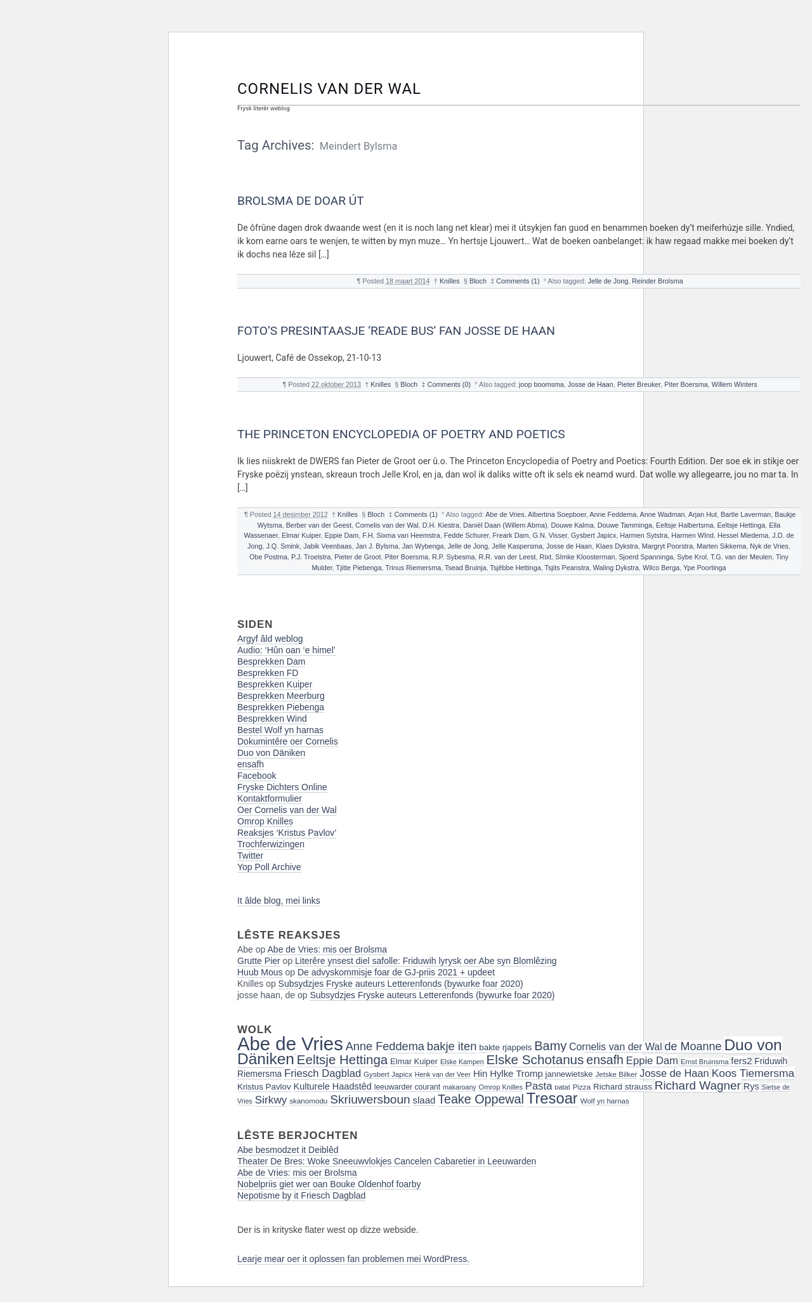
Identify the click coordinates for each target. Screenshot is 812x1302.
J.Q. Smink (282, 546)
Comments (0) (449, 384)
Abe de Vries (504, 514)
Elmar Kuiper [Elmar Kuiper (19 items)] (414, 1061)
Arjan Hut (702, 514)
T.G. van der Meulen (741, 557)
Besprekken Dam (271, 661)
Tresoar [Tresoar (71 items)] (552, 1098)
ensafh (250, 764)
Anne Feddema (612, 514)
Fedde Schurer (466, 535)
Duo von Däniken (271, 753)
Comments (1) (517, 281)
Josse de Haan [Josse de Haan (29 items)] (674, 1073)
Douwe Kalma (572, 525)
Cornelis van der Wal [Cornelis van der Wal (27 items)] (615, 1046)
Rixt (546, 557)
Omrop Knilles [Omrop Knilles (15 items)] (501, 1087)
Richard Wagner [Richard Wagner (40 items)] (698, 1085)
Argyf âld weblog (270, 639)
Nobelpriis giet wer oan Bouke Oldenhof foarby (329, 1184)
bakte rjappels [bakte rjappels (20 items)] (505, 1047)
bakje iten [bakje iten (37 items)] (452, 1046)
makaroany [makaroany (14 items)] (459, 1087)
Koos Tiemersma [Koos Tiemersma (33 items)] (753, 1073)
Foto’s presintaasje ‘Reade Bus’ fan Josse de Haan (396, 330)
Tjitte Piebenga (359, 567)
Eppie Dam (341, 535)
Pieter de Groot (357, 557)
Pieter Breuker (638, 384)
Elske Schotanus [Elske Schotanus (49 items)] (535, 1059)
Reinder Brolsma (657, 281)
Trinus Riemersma (413, 567)
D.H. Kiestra (440, 525)
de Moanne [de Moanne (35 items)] (693, 1046)
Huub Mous (260, 972)
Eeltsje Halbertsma (685, 525)
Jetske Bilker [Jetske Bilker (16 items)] (616, 1074)
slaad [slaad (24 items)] (424, 1100)
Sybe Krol (692, 557)
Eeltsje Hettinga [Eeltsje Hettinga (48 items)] (342, 1059)
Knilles (450, 281)
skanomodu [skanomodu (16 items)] (308, 1101)
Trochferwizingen (270, 844)
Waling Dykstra (616, 567)
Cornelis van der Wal (329, 89)
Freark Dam (511, 535)
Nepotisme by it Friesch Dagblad (301, 1195)
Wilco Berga (661, 567)
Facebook (256, 776)
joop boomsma (541, 384)
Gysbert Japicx (593, 535)
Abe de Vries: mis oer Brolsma (328, 949)
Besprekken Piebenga (280, 707)
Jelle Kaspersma (517, 546)
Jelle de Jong (608, 281)
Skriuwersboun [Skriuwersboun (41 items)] (370, 1099)
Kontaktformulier (269, 798)
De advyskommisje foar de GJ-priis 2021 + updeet (396, 972)
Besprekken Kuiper (274, 684)
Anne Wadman (662, 514)
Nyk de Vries (769, 546)
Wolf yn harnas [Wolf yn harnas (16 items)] (604, 1101)
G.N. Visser (550, 535)
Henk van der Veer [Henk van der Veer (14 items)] (443, 1074)
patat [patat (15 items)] (562, 1087)
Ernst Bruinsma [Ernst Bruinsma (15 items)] (705, 1061)
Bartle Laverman (746, 514)
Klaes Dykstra (617, 546)
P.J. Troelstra (311, 557)
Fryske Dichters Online (282, 787)
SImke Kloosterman (585, 557)
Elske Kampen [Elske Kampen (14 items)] (462, 1061)
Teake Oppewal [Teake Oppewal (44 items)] (481, 1099)
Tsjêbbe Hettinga (515, 567)
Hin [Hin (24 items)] (480, 1074)
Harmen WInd (692, 535)
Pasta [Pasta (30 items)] (539, 1086)
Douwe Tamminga (625, 525)
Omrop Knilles (265, 821)
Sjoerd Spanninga (646, 557)
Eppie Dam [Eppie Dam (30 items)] (652, 1061)
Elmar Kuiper (301, 535)
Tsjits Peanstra (567, 567)
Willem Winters (734, 384)
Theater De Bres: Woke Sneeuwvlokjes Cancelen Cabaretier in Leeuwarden (386, 1161)
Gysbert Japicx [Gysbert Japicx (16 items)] (387, 1074)
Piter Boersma (685, 384)
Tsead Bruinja (465, 567)
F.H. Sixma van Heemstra (401, 535)
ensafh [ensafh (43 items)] (605, 1060)
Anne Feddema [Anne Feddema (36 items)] (385, 1046)
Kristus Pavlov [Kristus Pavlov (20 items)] (264, 1086)
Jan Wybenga (423, 546)
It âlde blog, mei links (278, 900)
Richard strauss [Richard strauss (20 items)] (622, 1086)
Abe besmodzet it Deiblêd (288, 1150)
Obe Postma (268, 557)
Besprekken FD (267, 673)
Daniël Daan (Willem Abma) (505, 525)
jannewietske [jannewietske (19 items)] (569, 1074)
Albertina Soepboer (557, 514)
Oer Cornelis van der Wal (287, 810)
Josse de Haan (590, 384)
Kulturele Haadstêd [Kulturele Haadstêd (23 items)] (333, 1086)
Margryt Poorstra (667, 546)
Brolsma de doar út (300, 200)
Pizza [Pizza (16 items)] (582, 1087)
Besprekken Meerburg (281, 696)
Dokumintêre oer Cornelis (287, 741)
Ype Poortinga (704, 567)
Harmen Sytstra (643, 535)
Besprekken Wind (272, 718)
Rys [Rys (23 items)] (751, 1086)
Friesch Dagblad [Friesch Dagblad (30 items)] (322, 1073)
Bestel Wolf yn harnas (280, 730)
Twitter (250, 855)
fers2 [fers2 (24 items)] (741, 1061)
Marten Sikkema (721, 546)
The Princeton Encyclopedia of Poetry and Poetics (401, 434)
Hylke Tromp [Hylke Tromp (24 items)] (516, 1074)
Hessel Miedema (742, 535)
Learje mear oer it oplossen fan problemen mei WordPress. (353, 1259)
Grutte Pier (258, 961)
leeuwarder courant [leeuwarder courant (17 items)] (407, 1087)
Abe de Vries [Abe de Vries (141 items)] (290, 1043)
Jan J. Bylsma (377, 546)
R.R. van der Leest (507, 557)
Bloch (478, 281)
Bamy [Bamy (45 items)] (550, 1046)
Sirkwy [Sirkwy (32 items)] (271, 1099)
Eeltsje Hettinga (741, 525)
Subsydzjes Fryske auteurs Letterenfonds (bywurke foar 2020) (400, 984)
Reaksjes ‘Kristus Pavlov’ (286, 833)
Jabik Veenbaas (327, 546)
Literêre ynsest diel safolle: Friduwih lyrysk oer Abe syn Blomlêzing (425, 961)
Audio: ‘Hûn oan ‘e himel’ (286, 650)
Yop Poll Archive (269, 867)
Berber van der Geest (318, 525)
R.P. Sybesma (453, 557)
